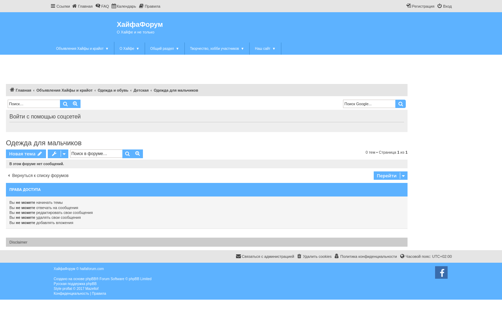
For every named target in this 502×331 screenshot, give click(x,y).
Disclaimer (18, 242)
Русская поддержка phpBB (75, 284)
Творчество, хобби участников (217, 48)
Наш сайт (265, 48)
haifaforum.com (92, 269)
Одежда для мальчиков (44, 143)
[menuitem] (82, 6)
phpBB (90, 279)
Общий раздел (164, 48)
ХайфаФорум (140, 24)
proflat (67, 289)
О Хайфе (129, 48)
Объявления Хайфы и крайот (82, 48)
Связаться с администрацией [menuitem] (265, 256)
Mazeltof (92, 289)
